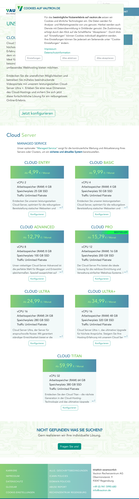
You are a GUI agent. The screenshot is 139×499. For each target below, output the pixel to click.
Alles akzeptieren (105, 58)
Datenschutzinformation (57, 52)
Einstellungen (33, 58)
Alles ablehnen (69, 58)
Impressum (50, 48)
